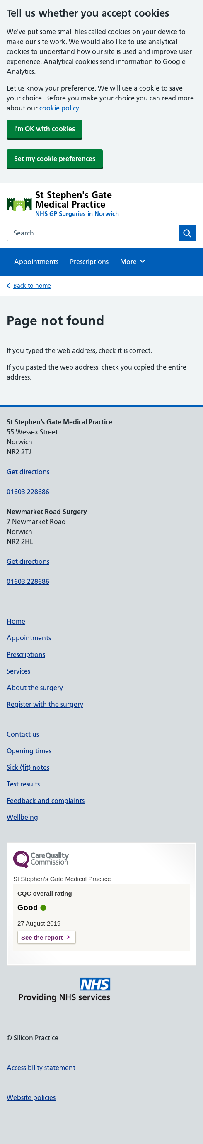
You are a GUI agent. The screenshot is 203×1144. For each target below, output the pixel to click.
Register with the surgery (45, 704)
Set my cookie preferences (54, 158)
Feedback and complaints (46, 800)
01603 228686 (28, 491)
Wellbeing (22, 817)
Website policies (31, 1097)
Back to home (32, 285)
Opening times (29, 751)
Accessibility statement (41, 1067)
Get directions (28, 472)
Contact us (23, 734)
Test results (23, 784)
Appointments (36, 261)
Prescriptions (89, 261)
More (133, 261)
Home (16, 621)
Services (18, 671)
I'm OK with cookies (44, 129)
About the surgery (35, 687)
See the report (42, 937)
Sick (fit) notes (28, 767)
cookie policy (59, 108)
